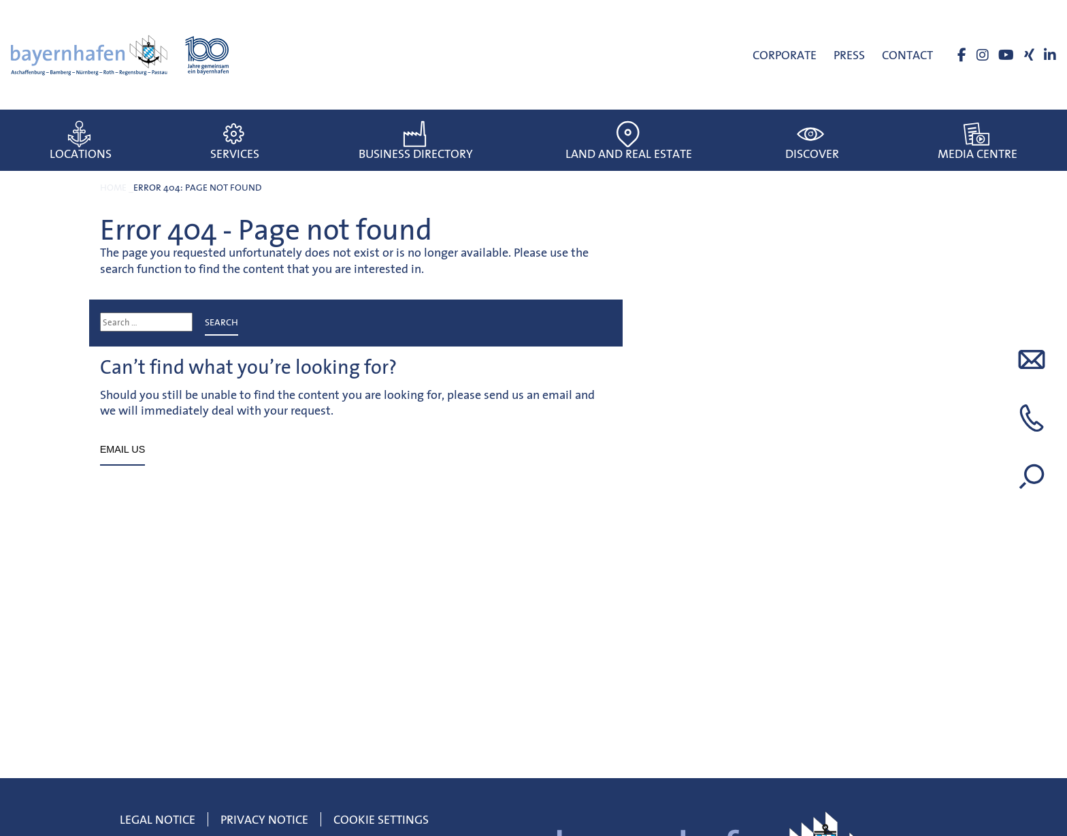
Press (849, 55)
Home (113, 187)
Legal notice (157, 819)
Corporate (785, 55)
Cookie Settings (381, 819)
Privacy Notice (264, 819)
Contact (907, 55)
